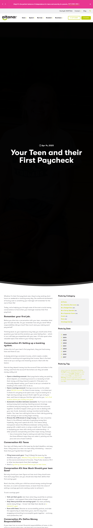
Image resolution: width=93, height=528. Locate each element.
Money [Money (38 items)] (63, 377)
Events (64, 316)
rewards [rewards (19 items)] (69, 379)
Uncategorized (66, 322)
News (64, 319)
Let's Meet (74, 17)
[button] (2, 4)
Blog (84, 11)
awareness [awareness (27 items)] (74, 370)
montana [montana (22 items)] (68, 377)
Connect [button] (77, 11)
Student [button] (49, 18)
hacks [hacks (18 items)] (66, 376)
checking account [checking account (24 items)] (76, 372)
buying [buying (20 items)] (68, 372)
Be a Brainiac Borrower (70, 305)
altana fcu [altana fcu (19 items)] (67, 370)
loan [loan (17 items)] (81, 376)
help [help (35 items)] (70, 376)
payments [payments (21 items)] (75, 377)
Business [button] (58, 18)
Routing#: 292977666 (66, 11)
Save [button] (24, 18)
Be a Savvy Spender (69, 310)
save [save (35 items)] (72, 379)
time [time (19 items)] (62, 381)
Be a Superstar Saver (69, 313)
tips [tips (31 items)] (65, 381)
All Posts (64, 302)
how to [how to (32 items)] (77, 376)
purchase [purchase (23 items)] (63, 379)
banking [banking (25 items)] (80, 370)
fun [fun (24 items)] (83, 374)
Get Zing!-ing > (73, 4)
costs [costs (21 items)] (83, 372)
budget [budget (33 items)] (63, 372)
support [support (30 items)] (82, 379)
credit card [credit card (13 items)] (66, 374)
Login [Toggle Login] (86, 17)
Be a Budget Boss (68, 308)
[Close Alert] (91, 4)
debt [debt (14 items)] (81, 374)
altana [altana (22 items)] (63, 370)
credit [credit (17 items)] (62, 374)
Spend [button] (31, 18)
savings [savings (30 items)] (77, 379)
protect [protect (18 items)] (79, 377)
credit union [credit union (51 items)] (74, 374)
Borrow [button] (39, 18)
